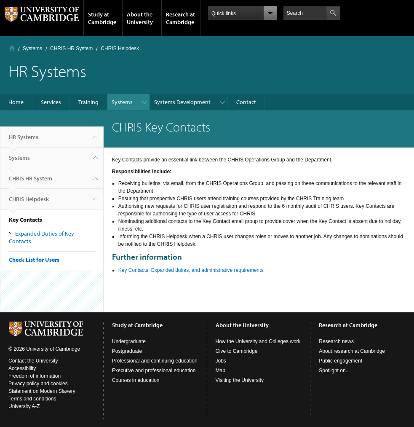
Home (12, 48)
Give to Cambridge (237, 351)
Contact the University (33, 361)
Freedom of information (34, 376)
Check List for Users (34, 259)
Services (51, 102)
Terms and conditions (32, 399)
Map (220, 370)
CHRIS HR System (71, 48)
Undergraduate (129, 341)
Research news (336, 341)
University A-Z (24, 406)
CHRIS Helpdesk (120, 48)
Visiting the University (240, 380)
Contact (246, 102)
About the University (140, 18)
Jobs (221, 361)
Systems (32, 48)
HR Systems (23, 140)
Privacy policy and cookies (38, 384)
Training (88, 102)
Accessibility (22, 368)
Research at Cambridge (180, 18)
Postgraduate (127, 351)
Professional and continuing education (155, 361)
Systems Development (182, 102)
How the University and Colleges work (258, 341)
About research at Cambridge (352, 351)
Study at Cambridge (102, 18)
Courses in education (136, 380)
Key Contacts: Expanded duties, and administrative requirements (191, 270)
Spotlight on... (334, 370)
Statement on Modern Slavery (41, 391)
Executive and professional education (154, 370)
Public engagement (340, 361)
